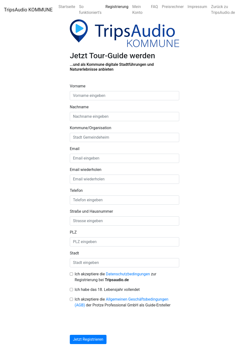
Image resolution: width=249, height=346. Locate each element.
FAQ (154, 6)
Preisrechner (173, 6)
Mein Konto (137, 9)
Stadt (74, 253)
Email (75, 148)
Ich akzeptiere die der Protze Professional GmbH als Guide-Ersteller (122, 302)
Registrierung (117, 6)
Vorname (77, 86)
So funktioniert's (90, 9)
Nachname (79, 107)
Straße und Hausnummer (91, 211)
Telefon (76, 190)
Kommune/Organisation (90, 128)
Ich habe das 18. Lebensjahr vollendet (107, 289)
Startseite (66, 6)
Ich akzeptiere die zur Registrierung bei (115, 277)
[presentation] (107, 321)
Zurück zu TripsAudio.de (223, 9)
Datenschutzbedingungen (128, 274)
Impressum (197, 6)
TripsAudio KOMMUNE (28, 10)
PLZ (73, 232)
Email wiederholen (85, 169)
